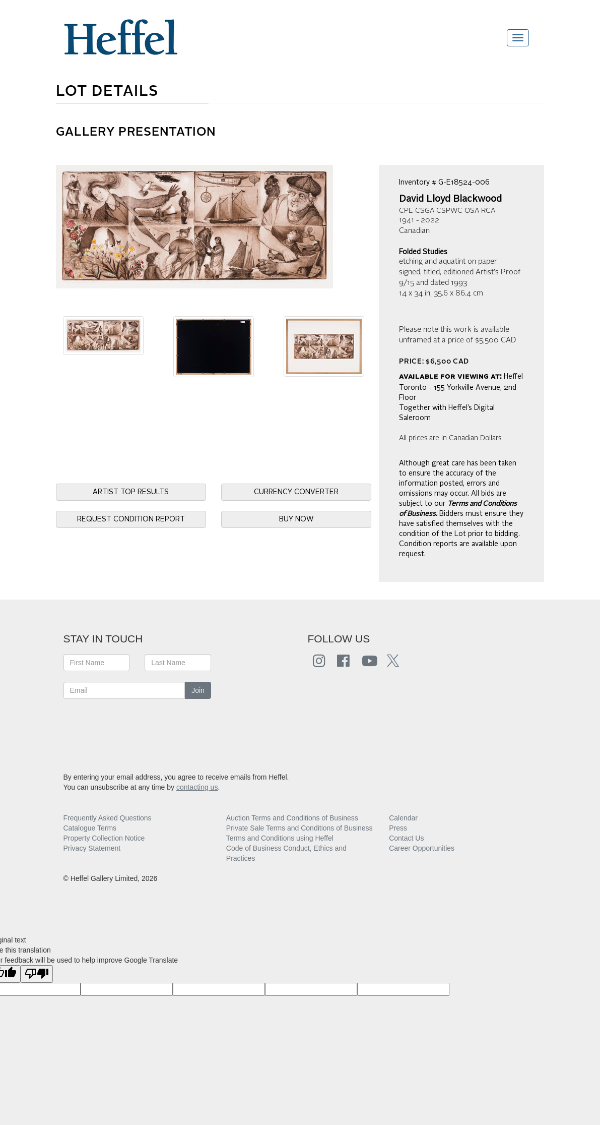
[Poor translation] (37, 974)
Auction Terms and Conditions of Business (292, 818)
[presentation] (140, 729)
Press (398, 828)
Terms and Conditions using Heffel (280, 838)
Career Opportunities (421, 848)
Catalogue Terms (90, 828)
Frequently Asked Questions (107, 818)
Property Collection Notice (104, 838)
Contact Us (406, 838)
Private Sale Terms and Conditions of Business (299, 828)
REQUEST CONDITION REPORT (131, 519)
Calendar (403, 818)
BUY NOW (296, 519)
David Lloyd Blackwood (450, 199)
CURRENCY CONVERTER (296, 492)
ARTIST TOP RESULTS (131, 492)
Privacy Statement (92, 848)
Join (198, 690)
